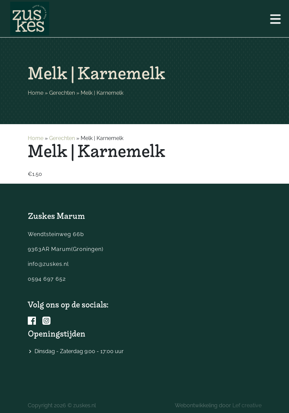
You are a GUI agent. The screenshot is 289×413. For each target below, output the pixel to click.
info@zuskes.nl (48, 264)
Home (35, 93)
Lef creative (247, 405)
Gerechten (62, 93)
